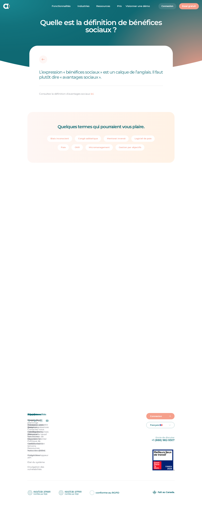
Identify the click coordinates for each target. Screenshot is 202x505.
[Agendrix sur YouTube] (47, 421)
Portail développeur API (37, 456)
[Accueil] (23, 6)
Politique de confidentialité (35, 442)
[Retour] (43, 59)
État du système (36, 462)
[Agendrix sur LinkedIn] (35, 421)
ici (92, 93)
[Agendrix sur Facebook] (29, 421)
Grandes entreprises (38, 432)
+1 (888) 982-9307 (163, 440)
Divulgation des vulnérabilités (35, 468)
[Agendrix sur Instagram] (41, 421)
